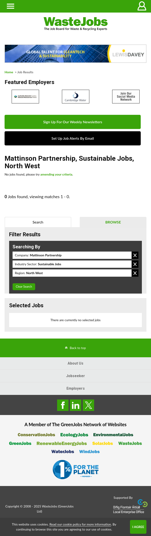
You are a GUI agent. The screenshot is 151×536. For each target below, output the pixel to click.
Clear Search (24, 286)
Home (9, 72)
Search (37, 222)
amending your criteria (56, 174)
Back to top (78, 348)
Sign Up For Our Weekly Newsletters (72, 122)
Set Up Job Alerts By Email (72, 138)
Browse (113, 222)
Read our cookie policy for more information (80, 524)
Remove (135, 255)
